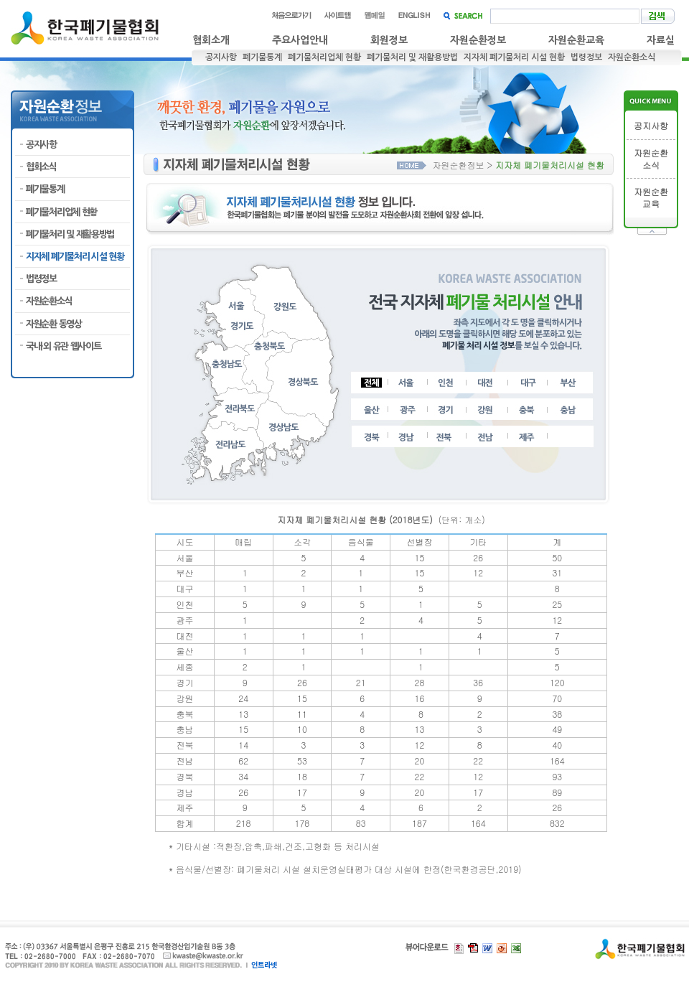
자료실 (661, 40)
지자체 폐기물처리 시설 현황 (514, 57)
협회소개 (211, 40)
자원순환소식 (631, 57)
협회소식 (41, 167)
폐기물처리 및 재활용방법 (412, 57)
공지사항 (221, 57)
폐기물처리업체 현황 (324, 57)
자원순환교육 (576, 40)
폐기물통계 (262, 57)
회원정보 (389, 40)
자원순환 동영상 (54, 324)
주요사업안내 (300, 40)
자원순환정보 (478, 40)
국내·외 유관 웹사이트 (63, 346)
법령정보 (586, 57)
